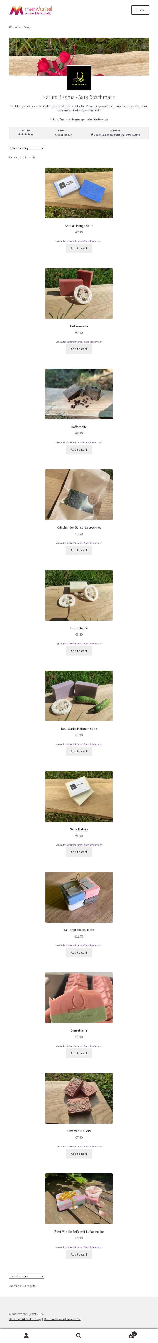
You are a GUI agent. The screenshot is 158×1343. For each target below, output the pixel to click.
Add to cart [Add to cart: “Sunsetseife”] (79, 1053)
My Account (26, 1336)
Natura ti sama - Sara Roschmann (84, 241)
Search (79, 1336)
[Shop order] (26, 148)
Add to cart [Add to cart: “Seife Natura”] (79, 852)
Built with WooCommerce (62, 1319)
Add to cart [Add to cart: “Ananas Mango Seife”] (79, 248)
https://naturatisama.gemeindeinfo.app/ (79, 119)
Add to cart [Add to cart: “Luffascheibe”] (79, 651)
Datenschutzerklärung (25, 1319)
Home (17, 27)
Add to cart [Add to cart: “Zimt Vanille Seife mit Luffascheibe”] (79, 1254)
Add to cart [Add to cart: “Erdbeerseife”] (79, 349)
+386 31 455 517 (62, 135)
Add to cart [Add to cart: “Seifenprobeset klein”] (79, 952)
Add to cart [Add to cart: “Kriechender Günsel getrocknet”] (79, 550)
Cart (121, 1333)
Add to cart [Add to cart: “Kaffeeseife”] (79, 449)
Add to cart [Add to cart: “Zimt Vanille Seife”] (79, 1154)
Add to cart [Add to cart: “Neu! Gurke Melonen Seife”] (79, 751)
